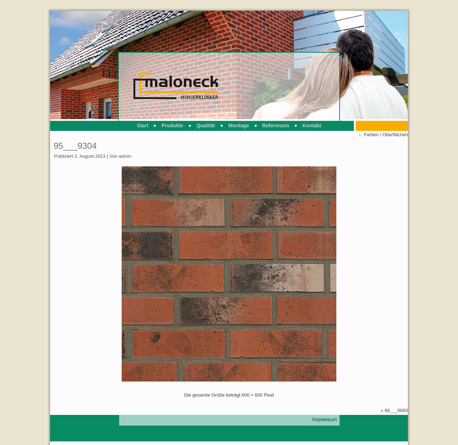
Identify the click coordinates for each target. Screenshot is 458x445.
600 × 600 (252, 395)
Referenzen (275, 125)
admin (125, 156)
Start (142, 125)
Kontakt (311, 125)
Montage (238, 125)
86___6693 (396, 410)
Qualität (205, 125)
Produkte (172, 125)
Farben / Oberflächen (383, 134)
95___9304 (75, 146)
